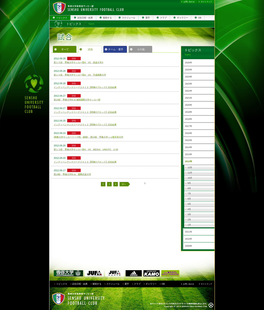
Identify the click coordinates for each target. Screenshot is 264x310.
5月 (189, 204)
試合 (90, 49)
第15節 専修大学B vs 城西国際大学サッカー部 (77, 99)
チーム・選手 (115, 49)
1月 (189, 224)
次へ (124, 184)
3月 (189, 214)
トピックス (61, 284)
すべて (65, 49)
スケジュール (113, 284)
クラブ (137, 284)
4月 (189, 209)
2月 (189, 219)
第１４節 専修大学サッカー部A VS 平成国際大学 (80, 75)
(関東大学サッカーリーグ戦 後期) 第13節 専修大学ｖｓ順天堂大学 (88, 137)
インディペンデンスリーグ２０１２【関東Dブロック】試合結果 (85, 112)
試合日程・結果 (80, 284)
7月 (189, 193)
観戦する (97, 284)
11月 (190, 172)
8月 (189, 188)
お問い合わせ (189, 2)
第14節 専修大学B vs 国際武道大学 (72, 174)
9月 (189, 183)
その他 (141, 49)
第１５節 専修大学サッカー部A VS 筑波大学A (78, 62)
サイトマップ (206, 2)
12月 (190, 167)
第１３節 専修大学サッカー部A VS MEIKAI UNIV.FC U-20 (86, 149)
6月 (189, 198)
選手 (127, 284)
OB (163, 284)
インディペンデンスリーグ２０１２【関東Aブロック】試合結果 (85, 87)
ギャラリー (151, 284)
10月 (190, 178)
